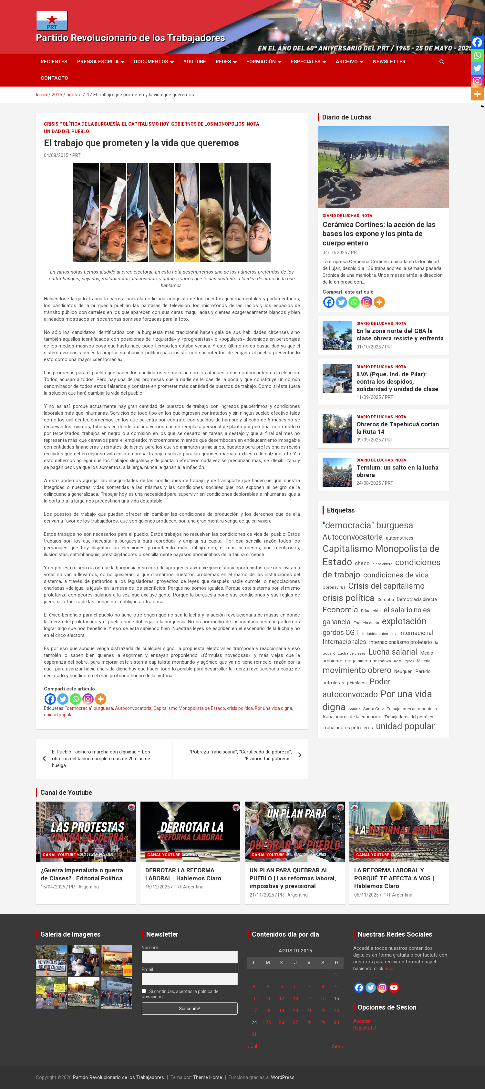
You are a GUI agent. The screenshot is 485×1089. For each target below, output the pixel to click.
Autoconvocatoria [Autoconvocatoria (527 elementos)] (353, 537)
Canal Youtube (59, 855)
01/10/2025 (368, 346)
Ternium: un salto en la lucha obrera (397, 471)
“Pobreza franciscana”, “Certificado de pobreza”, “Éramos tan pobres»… (241, 755)
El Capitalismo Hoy (145, 124)
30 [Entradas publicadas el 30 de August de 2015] (336, 1022)
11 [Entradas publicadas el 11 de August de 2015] (268, 998)
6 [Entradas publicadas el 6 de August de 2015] (295, 987)
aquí (389, 968)
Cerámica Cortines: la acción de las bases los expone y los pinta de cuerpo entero (379, 234)
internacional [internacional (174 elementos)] (416, 632)
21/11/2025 (262, 894)
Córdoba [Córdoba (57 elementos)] (385, 599)
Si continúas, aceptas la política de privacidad (180, 994)
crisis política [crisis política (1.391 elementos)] (349, 598)
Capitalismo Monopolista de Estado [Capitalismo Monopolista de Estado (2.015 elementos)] (381, 555)
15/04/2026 (53, 886)
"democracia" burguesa (89, 708)
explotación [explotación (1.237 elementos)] (404, 621)
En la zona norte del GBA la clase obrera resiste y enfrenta (400, 334)
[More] (100, 699)
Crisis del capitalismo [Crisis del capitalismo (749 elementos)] (386, 586)
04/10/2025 (335, 252)
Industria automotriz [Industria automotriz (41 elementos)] (379, 633)
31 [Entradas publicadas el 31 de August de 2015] (254, 1034)
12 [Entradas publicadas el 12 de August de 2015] (281, 998)
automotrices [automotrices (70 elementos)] (399, 538)
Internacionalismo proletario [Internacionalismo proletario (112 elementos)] (400, 642)
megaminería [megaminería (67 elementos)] (358, 660)
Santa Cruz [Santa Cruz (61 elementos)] (373, 708)
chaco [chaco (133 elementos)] (362, 563)
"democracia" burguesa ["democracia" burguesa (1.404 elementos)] (368, 525)
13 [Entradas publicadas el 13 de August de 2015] (295, 998)
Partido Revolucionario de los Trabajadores (130, 37)
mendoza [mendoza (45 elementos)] (382, 661)
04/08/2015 (56, 155)
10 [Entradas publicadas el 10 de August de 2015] (254, 998)
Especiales (306, 62)
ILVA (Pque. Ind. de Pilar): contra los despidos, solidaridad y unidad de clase (397, 381)
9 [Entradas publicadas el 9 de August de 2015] (336, 987)
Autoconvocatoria (133, 708)
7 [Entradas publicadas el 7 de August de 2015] (309, 987)
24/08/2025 (368, 483)
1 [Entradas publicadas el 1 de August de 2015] (323, 975)
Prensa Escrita (98, 62)
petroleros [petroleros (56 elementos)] (356, 682)
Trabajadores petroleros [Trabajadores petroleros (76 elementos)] (348, 728)
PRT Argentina (84, 886)
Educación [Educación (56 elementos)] (371, 610)
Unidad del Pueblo (66, 131)
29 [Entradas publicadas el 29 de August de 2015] (322, 1022)
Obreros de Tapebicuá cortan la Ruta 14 (397, 427)
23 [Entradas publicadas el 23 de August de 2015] (336, 1010)
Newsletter (389, 62)
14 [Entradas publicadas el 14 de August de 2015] (309, 998)
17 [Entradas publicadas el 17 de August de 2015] (254, 1010)
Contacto (54, 78)
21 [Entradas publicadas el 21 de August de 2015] (309, 1010)
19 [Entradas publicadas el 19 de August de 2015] (281, 1010)
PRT (76, 155)
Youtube (194, 62)
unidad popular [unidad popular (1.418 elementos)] (405, 726)
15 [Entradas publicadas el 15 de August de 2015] (322, 998)
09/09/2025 (368, 439)
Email (147, 969)
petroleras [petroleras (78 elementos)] (333, 683)
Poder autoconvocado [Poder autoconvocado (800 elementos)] (357, 688)
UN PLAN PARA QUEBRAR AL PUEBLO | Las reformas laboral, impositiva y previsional (293, 878)
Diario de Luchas (347, 117)
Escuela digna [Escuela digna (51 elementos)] (366, 622)
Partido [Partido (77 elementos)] (423, 671)
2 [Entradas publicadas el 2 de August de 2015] (336, 975)
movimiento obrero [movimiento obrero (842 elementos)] (357, 670)
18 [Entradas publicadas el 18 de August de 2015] (268, 1010)
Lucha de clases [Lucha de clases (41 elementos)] (352, 653)
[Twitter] (62, 699)
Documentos (151, 62)
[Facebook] (50, 699)
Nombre (150, 947)
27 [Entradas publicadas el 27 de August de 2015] (295, 1022)
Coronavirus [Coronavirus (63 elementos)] (334, 587)
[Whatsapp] (75, 699)
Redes (223, 62)
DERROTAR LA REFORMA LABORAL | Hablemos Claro (183, 874)
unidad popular (59, 714)
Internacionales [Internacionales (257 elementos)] (344, 642)
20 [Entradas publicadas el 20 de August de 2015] (295, 1010)
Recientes (54, 62)
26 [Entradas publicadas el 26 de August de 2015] (281, 1022)
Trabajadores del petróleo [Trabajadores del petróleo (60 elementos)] (408, 716)
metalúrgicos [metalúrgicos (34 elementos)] (404, 661)
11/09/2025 (368, 397)
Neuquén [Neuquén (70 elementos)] (403, 671)
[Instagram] (88, 699)
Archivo (347, 62)
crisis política (240, 708)
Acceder (362, 1021)
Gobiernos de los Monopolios (207, 124)
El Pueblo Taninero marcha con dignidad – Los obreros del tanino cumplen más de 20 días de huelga (101, 758)
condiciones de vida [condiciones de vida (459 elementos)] (396, 575)
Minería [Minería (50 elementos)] (423, 661)
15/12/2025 (157, 886)
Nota (253, 124)
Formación (261, 62)
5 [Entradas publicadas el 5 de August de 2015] (281, 987)
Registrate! (364, 1028)
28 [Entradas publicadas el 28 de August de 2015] (309, 1022)
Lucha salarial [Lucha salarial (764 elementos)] (392, 652)
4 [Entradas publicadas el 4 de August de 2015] (268, 987)
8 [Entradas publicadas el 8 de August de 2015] (323, 987)
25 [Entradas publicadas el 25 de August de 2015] (268, 1022)
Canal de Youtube (66, 792)
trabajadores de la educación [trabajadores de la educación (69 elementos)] (352, 716)
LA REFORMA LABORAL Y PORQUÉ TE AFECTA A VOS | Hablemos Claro (394, 878)
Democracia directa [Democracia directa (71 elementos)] (417, 599)
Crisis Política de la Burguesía (82, 124)
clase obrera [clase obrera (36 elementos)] (382, 564)
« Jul (252, 1046)
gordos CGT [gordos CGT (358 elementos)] (341, 632)
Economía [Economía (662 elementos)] (340, 609)
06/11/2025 (366, 894)
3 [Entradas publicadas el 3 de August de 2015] (254, 987)
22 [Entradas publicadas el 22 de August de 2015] (322, 1010)
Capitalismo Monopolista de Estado (189, 708)
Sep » (338, 1046)
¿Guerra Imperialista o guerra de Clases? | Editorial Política (82, 874)
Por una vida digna (273, 708)
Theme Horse (207, 1077)
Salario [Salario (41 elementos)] (354, 709)
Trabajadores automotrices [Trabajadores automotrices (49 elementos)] (412, 709)
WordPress (282, 1077)
